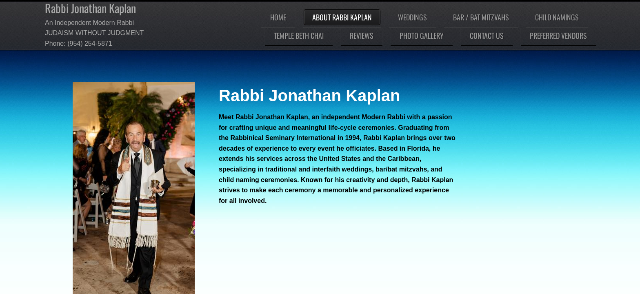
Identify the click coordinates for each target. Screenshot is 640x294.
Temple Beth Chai (299, 35)
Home (278, 17)
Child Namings (557, 17)
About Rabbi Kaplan (342, 17)
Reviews (361, 35)
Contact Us (487, 35)
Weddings (412, 17)
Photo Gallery (422, 35)
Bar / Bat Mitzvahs (481, 17)
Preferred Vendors (558, 35)
